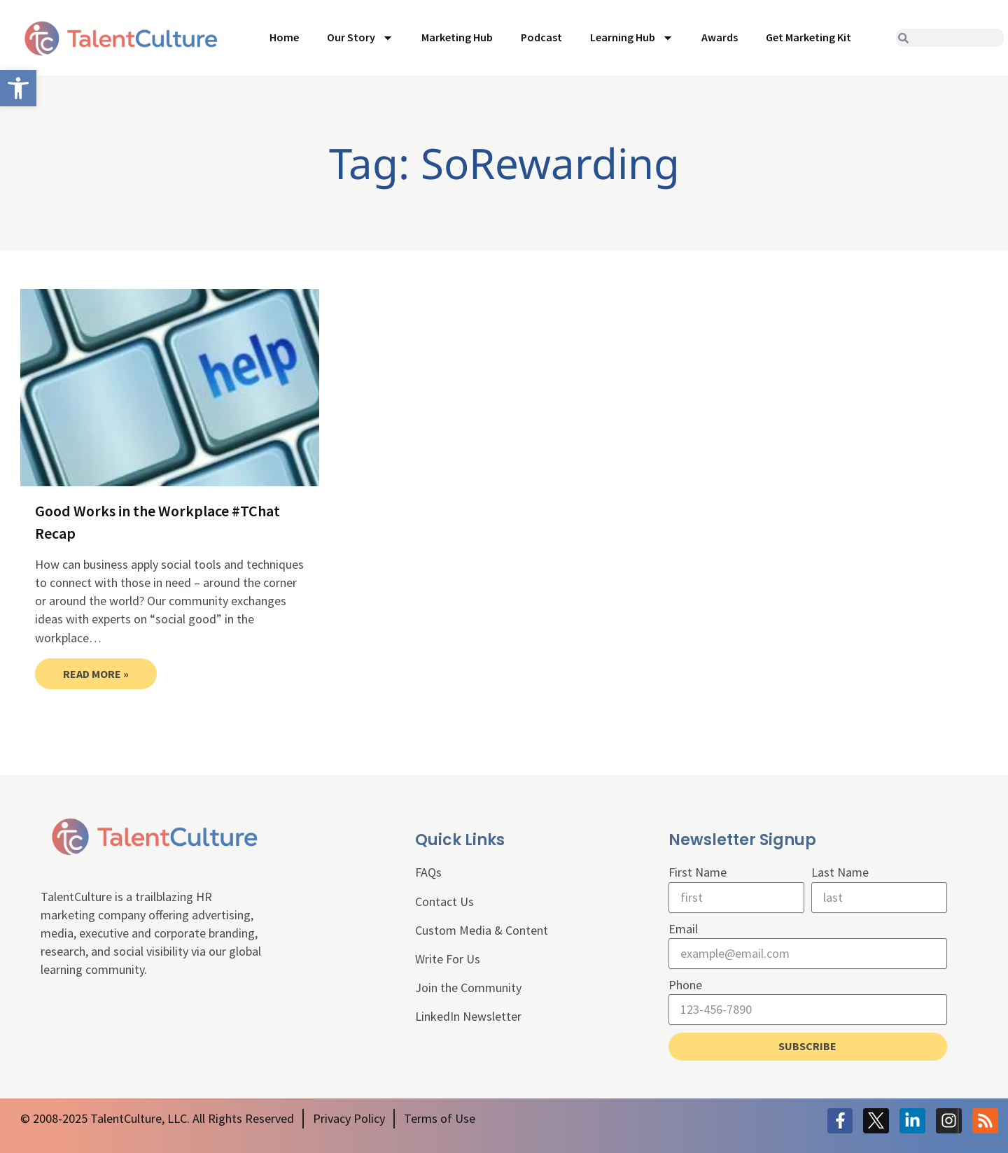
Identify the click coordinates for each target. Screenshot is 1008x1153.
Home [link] (284, 37)
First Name (697, 872)
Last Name (840, 872)
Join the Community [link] (468, 987)
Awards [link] (719, 37)
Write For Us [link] (447, 959)
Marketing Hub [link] (457, 37)
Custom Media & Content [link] (481, 930)
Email (683, 929)
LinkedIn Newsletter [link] (468, 1016)
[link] (18, 88)
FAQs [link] (428, 872)
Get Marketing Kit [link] (808, 37)
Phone (685, 985)
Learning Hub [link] (631, 37)
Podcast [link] (541, 37)
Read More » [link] (96, 674)
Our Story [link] (360, 37)
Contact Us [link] (444, 901)
